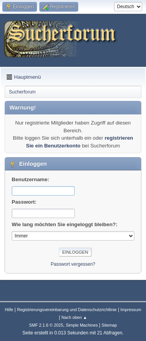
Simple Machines (82, 325)
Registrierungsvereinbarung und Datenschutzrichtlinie (67, 309)
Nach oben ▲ (74, 317)
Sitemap (109, 325)
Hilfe (9, 309)
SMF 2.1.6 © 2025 (46, 325)
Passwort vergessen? (73, 264)
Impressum (130, 309)
